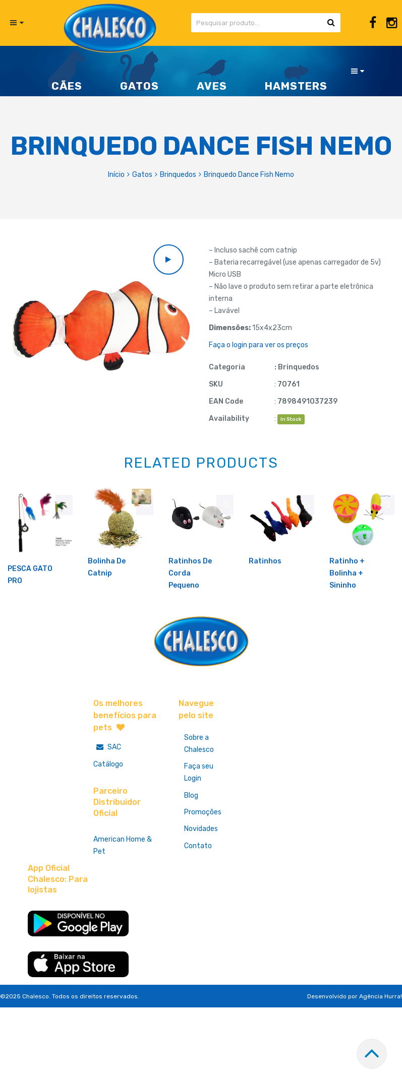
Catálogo (108, 790)
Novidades (203, 861)
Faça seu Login (200, 800)
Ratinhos (265, 587)
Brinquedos (178, 174)
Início (116, 174)
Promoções (204, 843)
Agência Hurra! (380, 1027)
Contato (200, 879)
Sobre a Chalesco (201, 770)
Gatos (142, 174)
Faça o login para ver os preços (258, 345)
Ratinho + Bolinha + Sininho (347, 599)
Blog (193, 824)
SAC (107, 773)
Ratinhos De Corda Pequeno (190, 599)
